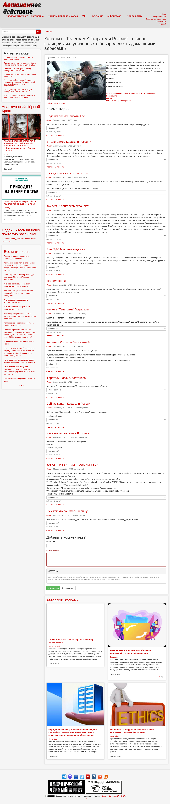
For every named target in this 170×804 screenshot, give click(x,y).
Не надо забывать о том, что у (67, 173)
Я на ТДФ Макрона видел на (65, 249)
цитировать (59, 135)
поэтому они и (56, 280)
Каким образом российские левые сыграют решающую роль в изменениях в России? (20, 316)
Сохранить (53, 588)
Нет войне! (37, 16)
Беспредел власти (120, 93)
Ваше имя (50, 542)
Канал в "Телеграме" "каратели (67, 309)
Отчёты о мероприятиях (146, 93)
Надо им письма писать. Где (65, 116)
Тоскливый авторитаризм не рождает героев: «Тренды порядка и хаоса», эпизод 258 (18, 293)
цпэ (129, 101)
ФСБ (116, 101)
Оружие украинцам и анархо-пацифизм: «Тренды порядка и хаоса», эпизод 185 (20, 64)
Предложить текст (17, 16)
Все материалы (17, 252)
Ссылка (49, 120)
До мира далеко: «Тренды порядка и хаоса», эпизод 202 (18, 58)
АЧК (85, 16)
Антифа (49, 32)
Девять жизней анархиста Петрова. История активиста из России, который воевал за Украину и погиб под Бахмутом (19, 83)
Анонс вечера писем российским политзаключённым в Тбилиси (20, 202)
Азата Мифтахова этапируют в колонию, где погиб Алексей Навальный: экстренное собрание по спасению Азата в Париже (19, 146)
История (132, 93)
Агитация (97, 16)
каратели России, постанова (66, 377)
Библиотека (115, 16)
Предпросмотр (68, 588)
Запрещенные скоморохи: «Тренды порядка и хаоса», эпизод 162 (18, 70)
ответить (49, 135)
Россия (109, 98)
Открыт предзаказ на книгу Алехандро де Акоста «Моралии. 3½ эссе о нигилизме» (19, 277)
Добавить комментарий (55, 103)
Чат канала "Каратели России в (67, 433)
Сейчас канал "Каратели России (68, 403)
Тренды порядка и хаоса (63, 16)
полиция (109, 101)
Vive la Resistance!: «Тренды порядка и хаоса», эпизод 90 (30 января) (19, 96)
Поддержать (134, 16)
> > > (21, 385)
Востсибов (114, 657)
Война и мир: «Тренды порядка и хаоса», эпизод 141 (20, 75)
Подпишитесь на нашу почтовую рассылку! (21, 232)
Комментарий (52, 551)
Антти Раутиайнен (56, 646)
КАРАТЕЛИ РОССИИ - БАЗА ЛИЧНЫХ (72, 465)
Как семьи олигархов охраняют (67, 206)
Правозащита (111, 96)
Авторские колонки (62, 600)
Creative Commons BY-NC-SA (113, 796)
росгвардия (123, 101)
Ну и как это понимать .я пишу (67, 511)
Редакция (7, 154)
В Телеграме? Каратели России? (68, 141)
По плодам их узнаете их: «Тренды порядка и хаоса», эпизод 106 (18, 90)
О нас (85, 798)
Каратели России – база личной (68, 342)
